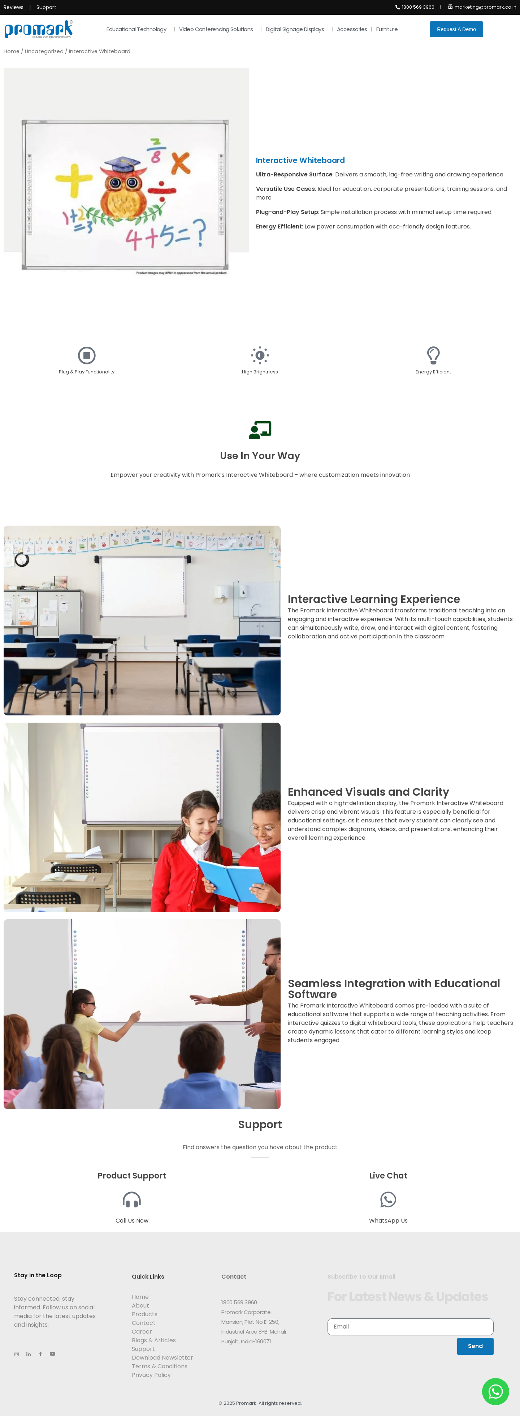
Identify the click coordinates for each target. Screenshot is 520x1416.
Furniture (388, 29)
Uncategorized (44, 51)
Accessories (352, 29)
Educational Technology (138, 29)
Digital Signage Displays (297, 29)
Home (12, 51)
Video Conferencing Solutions (217, 29)
